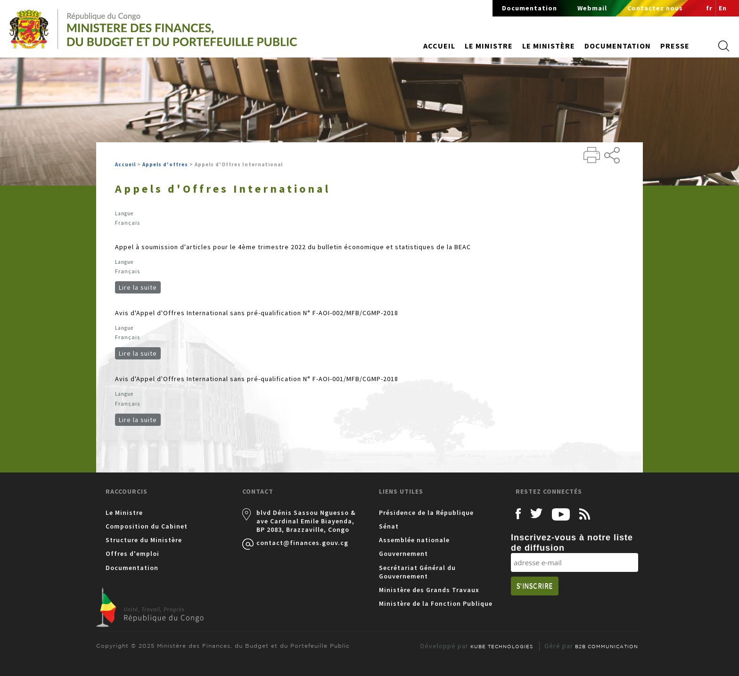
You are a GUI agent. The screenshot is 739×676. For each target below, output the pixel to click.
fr (709, 8)
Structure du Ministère (144, 540)
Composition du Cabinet (147, 526)
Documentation (529, 8)
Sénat (389, 526)
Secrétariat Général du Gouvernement (417, 571)
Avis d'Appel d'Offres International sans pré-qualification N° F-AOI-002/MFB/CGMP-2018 (256, 313)
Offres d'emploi (132, 553)
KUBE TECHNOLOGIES (501, 646)
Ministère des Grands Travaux (429, 590)
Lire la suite (140, 287)
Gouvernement (403, 553)
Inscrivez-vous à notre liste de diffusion (572, 543)
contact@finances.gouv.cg (302, 542)
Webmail (592, 8)
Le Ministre (124, 512)
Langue (124, 213)
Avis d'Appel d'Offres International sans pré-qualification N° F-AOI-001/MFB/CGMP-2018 (256, 379)
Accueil (439, 45)
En (723, 8)
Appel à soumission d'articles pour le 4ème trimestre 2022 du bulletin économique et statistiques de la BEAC (293, 247)
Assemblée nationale (414, 540)
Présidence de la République (426, 512)
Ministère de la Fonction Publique (436, 603)
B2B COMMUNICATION (606, 646)
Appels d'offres (165, 164)
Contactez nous (655, 8)
